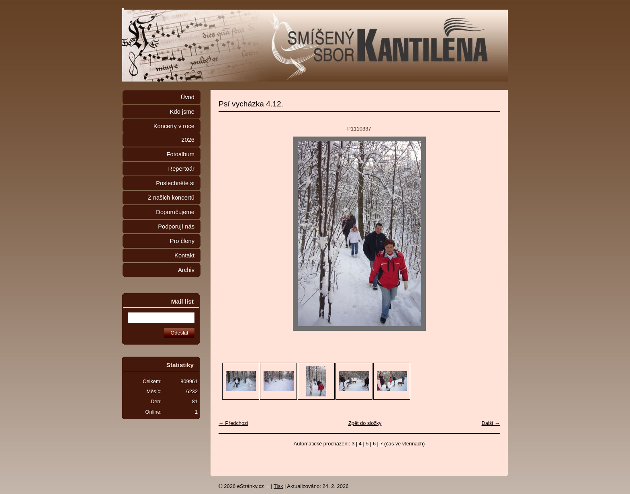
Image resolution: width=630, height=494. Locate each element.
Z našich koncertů (171, 197)
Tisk (278, 486)
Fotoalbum (180, 154)
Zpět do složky (365, 423)
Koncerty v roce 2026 (173, 133)
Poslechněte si (175, 183)
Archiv (186, 270)
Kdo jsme (182, 111)
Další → (490, 423)
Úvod (187, 97)
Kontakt (184, 255)
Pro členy (182, 241)
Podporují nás (176, 226)
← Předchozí (233, 423)
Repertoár (181, 168)
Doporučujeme (175, 212)
